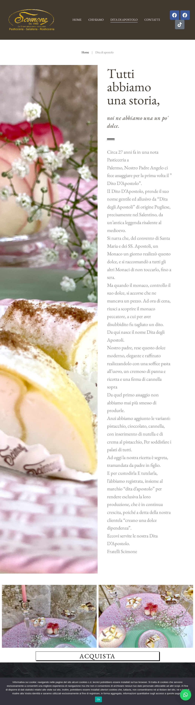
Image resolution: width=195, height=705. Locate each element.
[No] (190, 691)
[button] (185, 694)
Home (85, 52)
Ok (98, 699)
